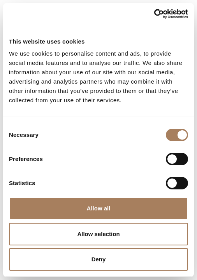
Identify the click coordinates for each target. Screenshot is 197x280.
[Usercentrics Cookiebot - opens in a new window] (154, 14)
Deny (98, 259)
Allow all (99, 208)
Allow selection (98, 234)
